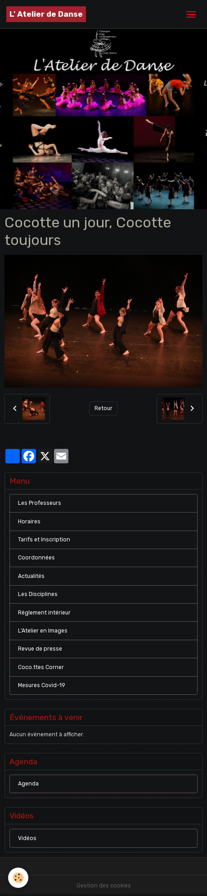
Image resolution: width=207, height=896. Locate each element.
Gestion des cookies (103, 885)
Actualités (31, 576)
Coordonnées (36, 557)
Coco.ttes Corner (41, 667)
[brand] (46, 14)
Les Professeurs (39, 503)
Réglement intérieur (44, 613)
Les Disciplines (38, 594)
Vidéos (27, 838)
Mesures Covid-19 (41, 685)
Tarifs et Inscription (44, 539)
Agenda (28, 784)
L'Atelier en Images (43, 631)
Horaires (29, 521)
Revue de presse (40, 649)
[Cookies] (18, 878)
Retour (103, 408)
